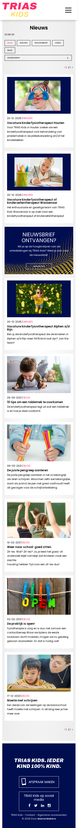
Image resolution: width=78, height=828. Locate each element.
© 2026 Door (39, 818)
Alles (9, 42)
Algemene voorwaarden (52, 815)
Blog (9, 50)
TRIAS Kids (17, 815)
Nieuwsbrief (41, 42)
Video (58, 42)
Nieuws (23, 42)
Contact (30, 815)
